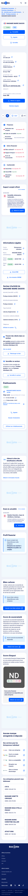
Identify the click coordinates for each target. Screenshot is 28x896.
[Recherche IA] (7, 115)
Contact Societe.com (7, 871)
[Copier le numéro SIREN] (11, 57)
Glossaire (4, 874)
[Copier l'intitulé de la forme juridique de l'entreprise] (23, 248)
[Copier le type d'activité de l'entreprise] (17, 311)
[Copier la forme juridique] (18, 80)
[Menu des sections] (3, 115)
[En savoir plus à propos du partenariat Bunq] (24, 755)
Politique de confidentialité (7, 892)
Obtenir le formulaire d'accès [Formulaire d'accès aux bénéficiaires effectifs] (11, 477)
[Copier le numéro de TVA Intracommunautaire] (14, 66)
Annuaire (4, 861)
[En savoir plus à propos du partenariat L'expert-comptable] (24, 760)
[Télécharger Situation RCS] (23, 264)
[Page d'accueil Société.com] (5, 3)
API (2, 863)
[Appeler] (14, 37)
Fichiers (3, 858)
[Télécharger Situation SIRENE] (23, 259)
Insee (4, 95)
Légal (14, 116)
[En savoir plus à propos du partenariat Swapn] (24, 750)
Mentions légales (14, 106)
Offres (3, 856)
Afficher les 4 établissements (14, 426)
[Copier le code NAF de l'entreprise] (19, 296)
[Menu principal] (25, 3)
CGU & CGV (10, 890)
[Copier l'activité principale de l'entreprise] (14, 304)
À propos (3, 890)
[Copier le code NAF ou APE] (19, 75)
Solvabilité (14, 32)
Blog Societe (4, 882)
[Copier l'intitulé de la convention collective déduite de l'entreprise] (19, 319)
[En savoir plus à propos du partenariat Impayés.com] (24, 765)
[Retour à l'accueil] (14, 847)
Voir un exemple (21, 189)
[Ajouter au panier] (17, 210)
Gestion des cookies (19, 890)
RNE (8, 95)
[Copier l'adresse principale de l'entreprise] (23, 85)
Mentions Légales (18, 892)
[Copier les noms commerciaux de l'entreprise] (23, 253)
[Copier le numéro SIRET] (15, 61)
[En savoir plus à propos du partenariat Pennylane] (24, 770)
